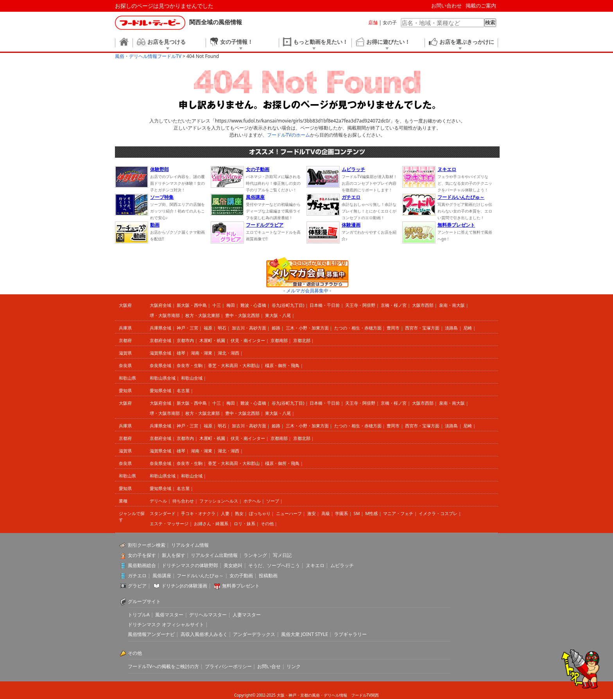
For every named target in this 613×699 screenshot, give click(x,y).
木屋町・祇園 (212, 340)
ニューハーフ (289, 513)
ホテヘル (252, 501)
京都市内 (185, 340)
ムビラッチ (342, 565)
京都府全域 (160, 340)
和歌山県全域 (163, 378)
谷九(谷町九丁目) (288, 305)
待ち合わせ (183, 501)
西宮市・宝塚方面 (422, 328)
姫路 (276, 328)
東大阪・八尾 (278, 315)
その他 (267, 523)
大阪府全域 (160, 305)
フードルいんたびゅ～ (200, 575)
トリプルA (139, 614)
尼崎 (467, 328)
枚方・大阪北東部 (202, 315)
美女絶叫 (233, 565)
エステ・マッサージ (169, 523)
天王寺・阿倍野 (360, 305)
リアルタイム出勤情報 (214, 555)
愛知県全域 (160, 390)
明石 (222, 328)
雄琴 (181, 353)
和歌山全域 (192, 378)
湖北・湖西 (228, 353)
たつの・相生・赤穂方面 (358, 328)
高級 (325, 513)
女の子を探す (142, 555)
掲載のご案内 (481, 5)
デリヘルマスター (208, 614)
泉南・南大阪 (452, 305)
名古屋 (183, 390)
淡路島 (451, 328)
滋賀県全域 (160, 353)
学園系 (341, 513)
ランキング (255, 555)
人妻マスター (247, 614)
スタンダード (163, 513)
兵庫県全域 (160, 328)
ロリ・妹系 (244, 523)
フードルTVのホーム (288, 135)
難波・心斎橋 (253, 305)
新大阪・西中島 (192, 305)
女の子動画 (241, 575)
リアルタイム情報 (190, 545)
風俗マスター (169, 614)
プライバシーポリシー (228, 666)
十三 (216, 305)
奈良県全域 (160, 365)
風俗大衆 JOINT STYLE (304, 634)
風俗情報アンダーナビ (151, 634)
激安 (311, 513)
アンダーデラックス (254, 634)
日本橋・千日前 (325, 305)
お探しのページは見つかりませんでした (164, 5)
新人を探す (173, 555)
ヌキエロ (315, 565)
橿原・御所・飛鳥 (282, 365)
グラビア (137, 585)
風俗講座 (161, 575)
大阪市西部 (423, 305)
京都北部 (301, 340)
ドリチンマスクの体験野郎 (190, 565)
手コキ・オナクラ (198, 513)
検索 (490, 22)
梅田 (230, 305)
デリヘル (158, 501)
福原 (208, 328)
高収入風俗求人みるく (204, 634)
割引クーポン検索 (146, 545)
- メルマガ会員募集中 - (307, 290)
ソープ (272, 501)
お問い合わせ (446, 5)
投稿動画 (268, 575)
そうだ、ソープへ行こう (274, 565)
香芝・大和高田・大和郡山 (234, 365)
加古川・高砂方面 (249, 328)
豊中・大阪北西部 (242, 315)
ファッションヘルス (218, 501)
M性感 (371, 513)
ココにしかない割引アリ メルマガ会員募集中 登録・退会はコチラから (307, 272)
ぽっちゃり (260, 513)
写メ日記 (282, 555)
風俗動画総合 (142, 565)
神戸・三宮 (187, 328)
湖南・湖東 (201, 353)
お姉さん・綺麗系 (211, 523)
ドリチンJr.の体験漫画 (184, 585)
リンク (294, 666)
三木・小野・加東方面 (307, 328)
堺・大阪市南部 (165, 315)
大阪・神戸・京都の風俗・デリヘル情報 (312, 695)
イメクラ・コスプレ (438, 513)
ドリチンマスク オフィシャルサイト (166, 624)
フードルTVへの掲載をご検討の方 (163, 666)
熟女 (239, 513)
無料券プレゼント (241, 585)
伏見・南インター (248, 340)
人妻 (225, 513)
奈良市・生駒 (190, 365)
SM (356, 513)
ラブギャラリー (350, 634)
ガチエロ (137, 575)
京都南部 (279, 340)
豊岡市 (393, 328)
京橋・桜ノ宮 (394, 305)
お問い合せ (269, 666)
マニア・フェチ (398, 513)
